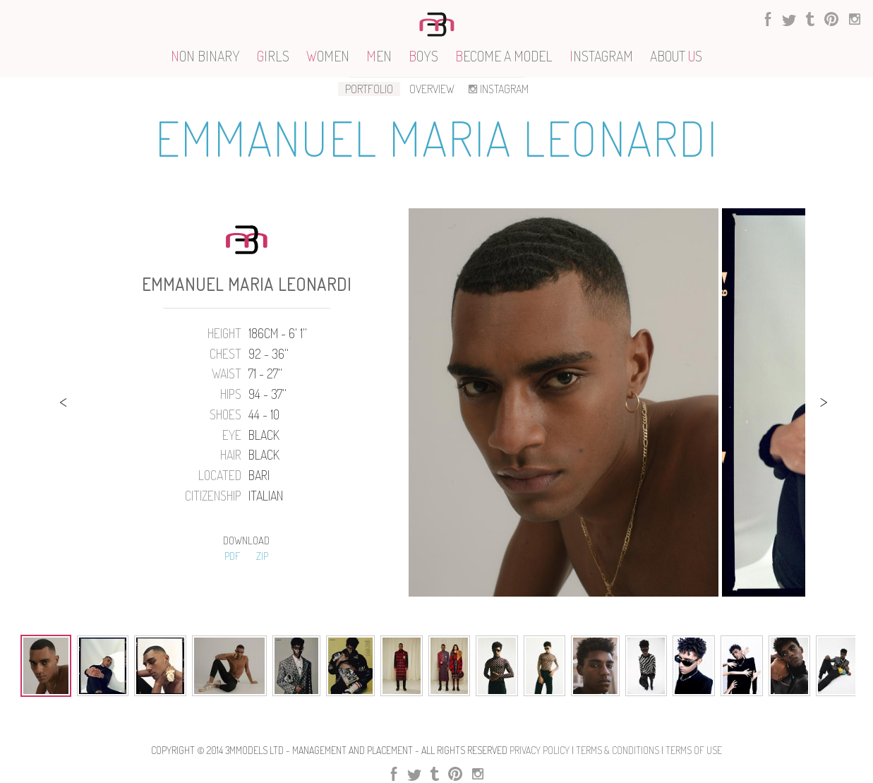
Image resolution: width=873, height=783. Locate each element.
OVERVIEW (431, 89)
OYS (423, 56)
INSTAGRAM (497, 89)
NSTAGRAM (601, 56)
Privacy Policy (540, 750)
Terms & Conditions (617, 750)
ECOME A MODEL (504, 56)
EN (379, 56)
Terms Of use (694, 750)
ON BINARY (205, 56)
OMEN (327, 56)
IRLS (273, 56)
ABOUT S (676, 56)
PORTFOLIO (369, 89)
